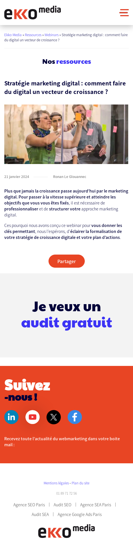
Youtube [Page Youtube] (32, 417)
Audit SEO (62, 505)
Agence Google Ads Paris (80, 514)
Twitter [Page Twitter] (54, 417)
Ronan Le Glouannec (69, 176)
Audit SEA (40, 514)
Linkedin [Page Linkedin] (11, 417)
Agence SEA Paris (95, 505)
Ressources (33, 34)
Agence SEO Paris (29, 505)
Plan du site (80, 482)
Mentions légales (57, 482)
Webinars (52, 34)
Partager (66, 261)
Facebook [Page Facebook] (75, 417)
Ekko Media (13, 34)
